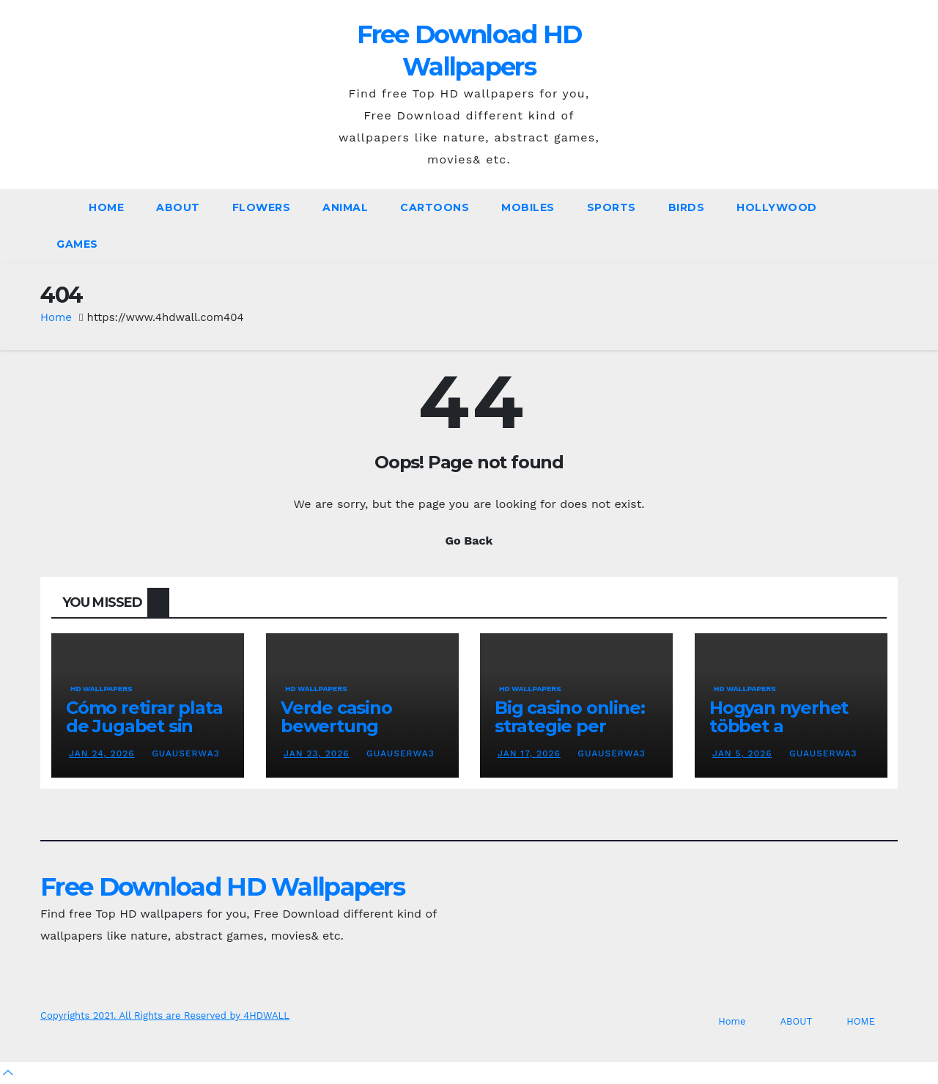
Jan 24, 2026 (102, 753)
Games (77, 244)
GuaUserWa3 (184, 753)
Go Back (469, 540)
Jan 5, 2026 (742, 753)
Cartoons (434, 207)
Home (106, 207)
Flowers (261, 207)
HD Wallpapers (101, 689)
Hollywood (776, 207)
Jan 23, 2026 (317, 753)
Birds (686, 207)
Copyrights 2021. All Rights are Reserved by (141, 1015)
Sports (611, 207)
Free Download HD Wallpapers (222, 886)
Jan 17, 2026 (529, 753)
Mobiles (528, 207)
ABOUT (178, 207)
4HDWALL (266, 1015)
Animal (345, 207)
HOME (860, 1021)
